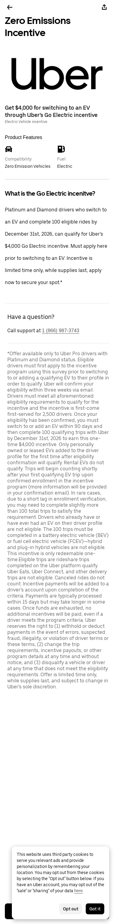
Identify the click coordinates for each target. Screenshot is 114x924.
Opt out (70, 908)
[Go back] (9, 7)
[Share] (104, 7)
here (78, 890)
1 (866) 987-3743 (60, 330)
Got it (95, 908)
